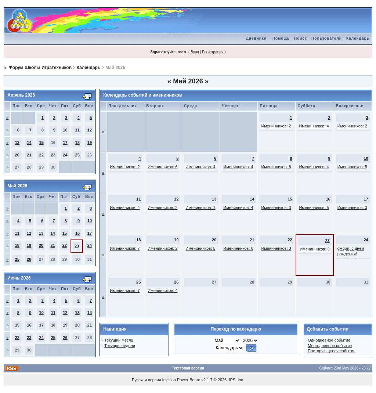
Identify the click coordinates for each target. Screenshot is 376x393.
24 (65, 155)
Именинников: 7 (200, 207)
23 (53, 155)
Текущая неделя (119, 345)
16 (77, 233)
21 (29, 155)
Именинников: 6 (162, 167)
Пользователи (326, 38)
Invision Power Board (181, 380)
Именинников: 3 (276, 207)
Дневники (256, 38)
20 (17, 155)
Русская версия (146, 380)
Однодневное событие (329, 340)
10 (65, 130)
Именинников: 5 (352, 167)
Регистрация (212, 52)
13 (17, 142)
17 (65, 142)
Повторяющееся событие (331, 351)
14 (29, 142)
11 (77, 130)
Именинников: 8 (276, 167)
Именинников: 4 (314, 126)
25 (77, 155)
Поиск (300, 38)
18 (77, 142)
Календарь (357, 38)
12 (89, 130)
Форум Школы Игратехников (40, 67)
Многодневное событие (330, 345)
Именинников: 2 (276, 126)
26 (29, 259)
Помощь (281, 38)
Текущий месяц (118, 340)
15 (41, 142)
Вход (195, 52)
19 (89, 142)
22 (41, 155)
